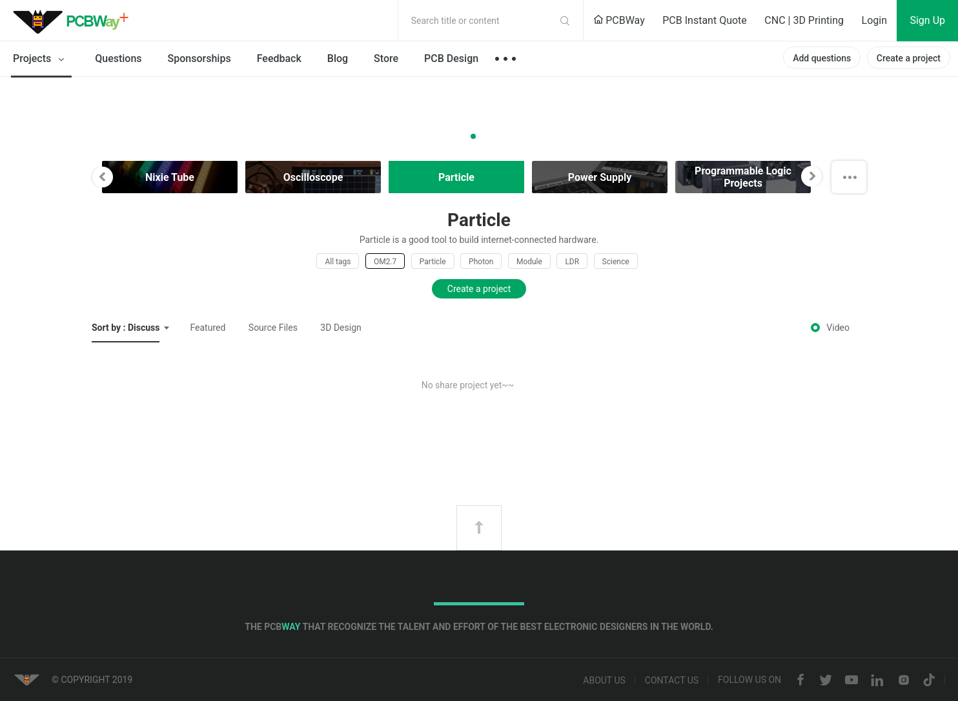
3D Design (340, 327)
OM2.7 (385, 261)
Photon (481, 261)
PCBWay (619, 20)
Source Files (273, 327)
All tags (338, 261)
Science (615, 261)
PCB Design (451, 58)
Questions (118, 58)
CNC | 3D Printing (804, 20)
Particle (433, 261)
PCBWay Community (74, 20)
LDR (572, 261)
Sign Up (927, 20)
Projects (41, 59)
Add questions (822, 58)
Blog (337, 58)
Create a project (909, 58)
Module (529, 261)
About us (604, 680)
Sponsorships (199, 58)
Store (386, 58)
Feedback (279, 58)
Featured (207, 327)
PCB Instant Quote (704, 20)
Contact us (671, 680)
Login (874, 20)
